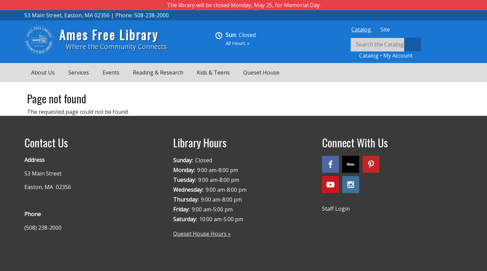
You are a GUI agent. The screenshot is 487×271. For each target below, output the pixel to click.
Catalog (361, 29)
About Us (43, 72)
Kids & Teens (213, 72)
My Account (398, 55)
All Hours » (238, 43)
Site (385, 29)
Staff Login (336, 208)
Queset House (261, 72)
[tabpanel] (406, 49)
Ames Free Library (108, 34)
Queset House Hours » (202, 233)
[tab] (362, 29)
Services (78, 72)
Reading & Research (158, 72)
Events (110, 72)
